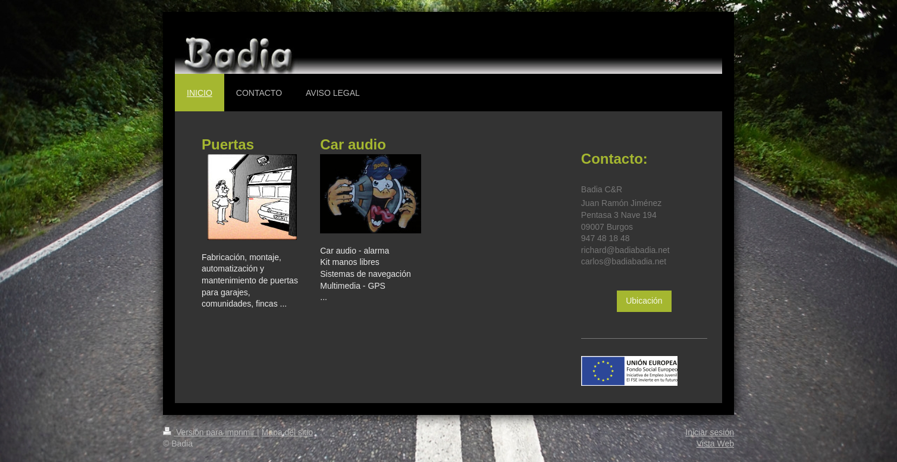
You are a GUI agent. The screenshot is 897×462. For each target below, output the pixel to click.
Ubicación (644, 300)
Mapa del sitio (287, 432)
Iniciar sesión (709, 432)
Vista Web (715, 443)
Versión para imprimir (210, 432)
